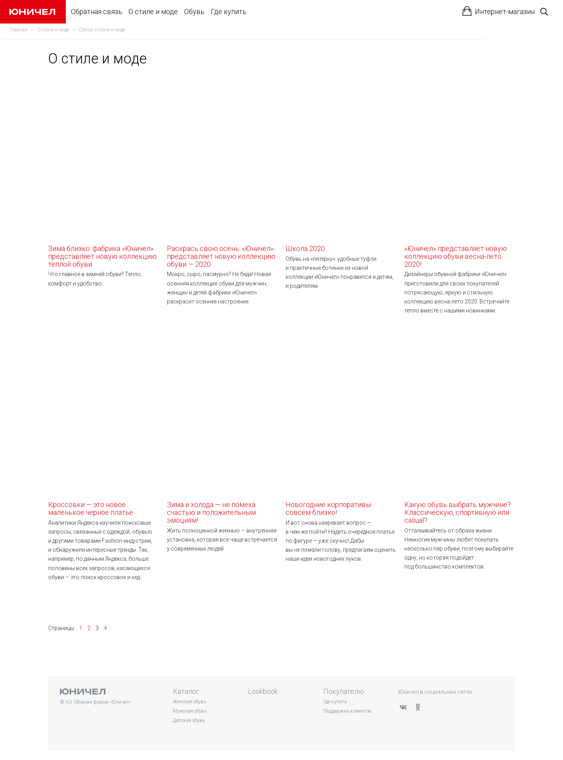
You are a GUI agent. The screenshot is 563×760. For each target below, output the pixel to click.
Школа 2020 (341, 164)
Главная (18, 29)
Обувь (194, 11)
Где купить (228, 11)
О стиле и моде (153, 11)
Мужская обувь (190, 711)
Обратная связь (96, 11)
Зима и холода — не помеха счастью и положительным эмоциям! (222, 427)
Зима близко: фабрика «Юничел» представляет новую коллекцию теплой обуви (103, 171)
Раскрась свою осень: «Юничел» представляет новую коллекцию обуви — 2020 (222, 171)
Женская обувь (189, 701)
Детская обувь (189, 720)
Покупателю (343, 691)
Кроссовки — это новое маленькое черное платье (103, 423)
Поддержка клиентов (347, 711)
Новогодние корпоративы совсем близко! (341, 423)
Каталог (186, 691)
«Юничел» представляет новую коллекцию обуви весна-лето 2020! (459, 171)
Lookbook (263, 691)
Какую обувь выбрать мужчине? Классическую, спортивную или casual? (459, 427)
